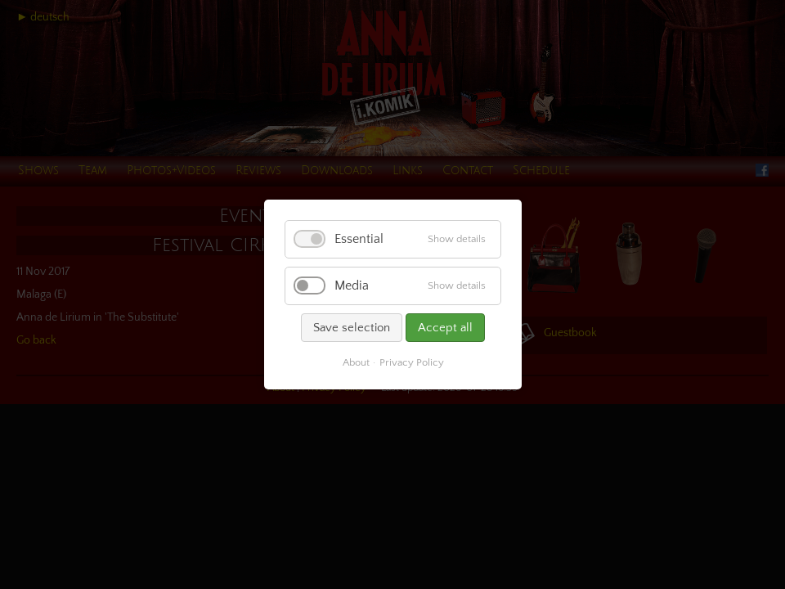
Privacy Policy (411, 362)
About (355, 362)
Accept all (445, 328)
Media (351, 285)
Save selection (351, 328)
